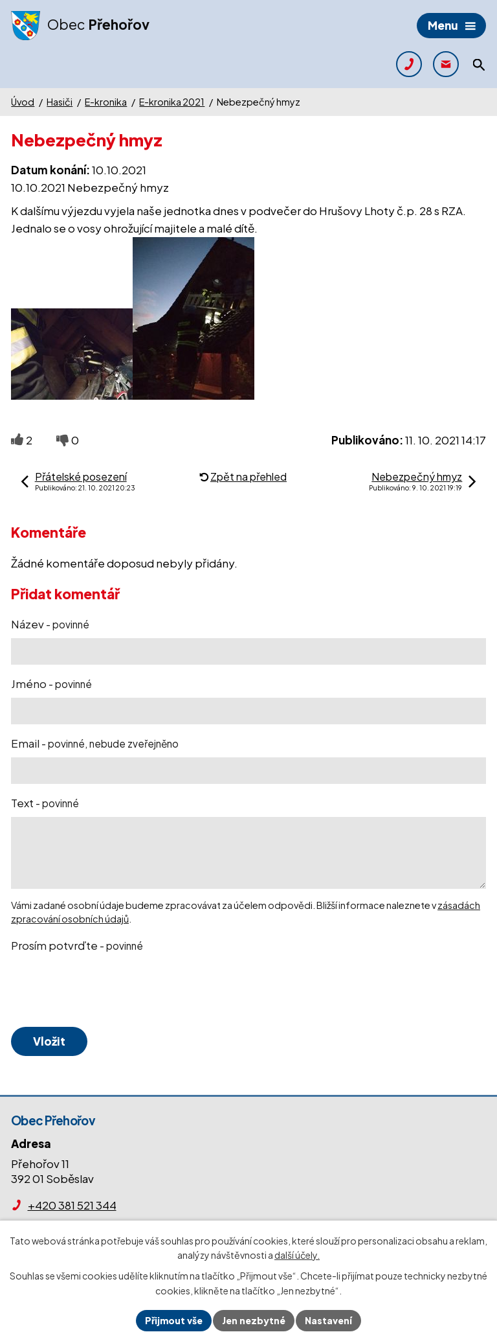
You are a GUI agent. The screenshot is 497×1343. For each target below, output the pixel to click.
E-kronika (106, 102)
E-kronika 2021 (171, 102)
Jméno (51, 683)
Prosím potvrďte (77, 945)
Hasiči (59, 102)
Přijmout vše (174, 1320)
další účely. (297, 1255)
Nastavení (328, 1320)
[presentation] (107, 990)
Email (95, 743)
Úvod (22, 102)
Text (45, 803)
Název (50, 624)
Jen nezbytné (253, 1320)
